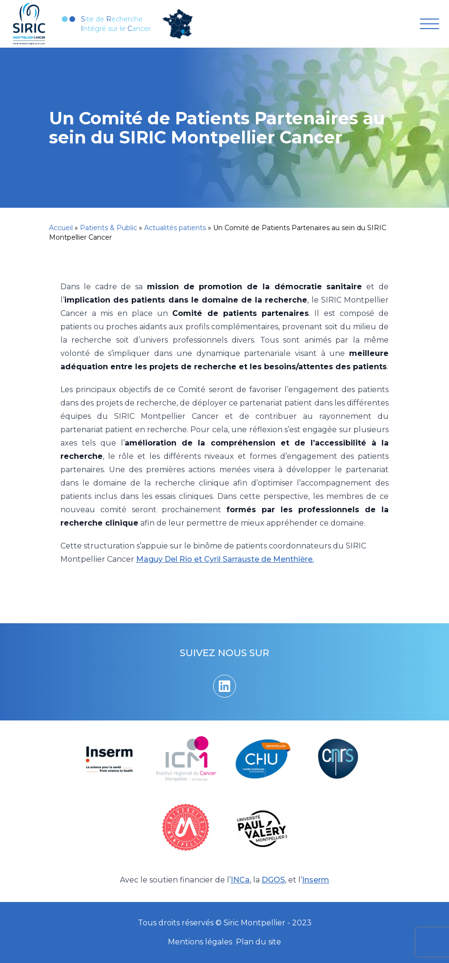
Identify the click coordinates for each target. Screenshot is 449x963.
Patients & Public (108, 227)
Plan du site (258, 941)
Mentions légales (200, 941)
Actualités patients (175, 227)
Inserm (315, 879)
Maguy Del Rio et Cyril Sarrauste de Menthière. (225, 559)
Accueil (61, 227)
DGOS (273, 879)
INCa (240, 879)
